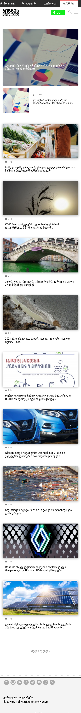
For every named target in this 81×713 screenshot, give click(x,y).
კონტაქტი (10, 697)
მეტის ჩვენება (40, 651)
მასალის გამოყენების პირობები (25, 701)
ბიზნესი (68, 3)
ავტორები (26, 697)
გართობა (50, 3)
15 (6, 682)
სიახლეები (29, 3)
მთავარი (9, 3)
